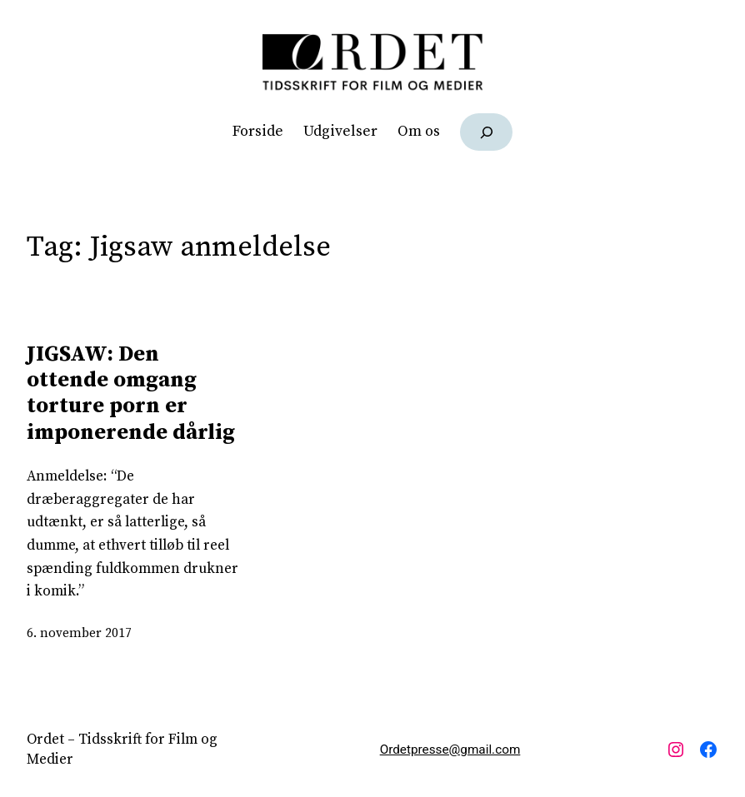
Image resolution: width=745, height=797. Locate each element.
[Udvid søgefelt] (486, 132)
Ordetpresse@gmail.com (450, 749)
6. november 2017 (79, 633)
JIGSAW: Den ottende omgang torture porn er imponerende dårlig (131, 393)
